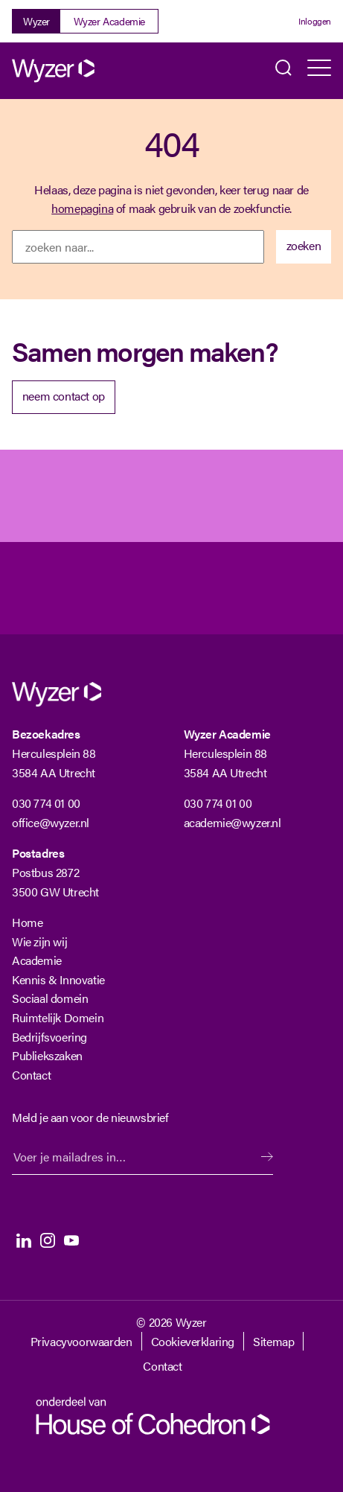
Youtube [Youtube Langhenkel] (71, 1240)
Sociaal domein (50, 998)
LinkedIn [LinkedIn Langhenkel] (24, 1240)
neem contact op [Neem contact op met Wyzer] (63, 395)
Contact (31, 1074)
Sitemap (273, 1341)
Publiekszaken (47, 1055)
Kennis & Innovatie (58, 979)
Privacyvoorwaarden (81, 1341)
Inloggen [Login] (314, 21)
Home (27, 922)
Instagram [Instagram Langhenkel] (48, 1240)
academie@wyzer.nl (232, 822)
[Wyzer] (71, 71)
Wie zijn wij (39, 941)
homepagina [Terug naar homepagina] (82, 208)
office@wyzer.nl (50, 822)
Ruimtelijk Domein (57, 1017)
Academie (37, 960)
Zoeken (283, 71)
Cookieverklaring (193, 1341)
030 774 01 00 (46, 803)
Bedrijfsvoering (49, 1036)
